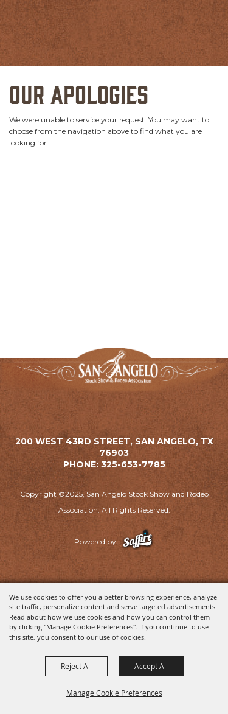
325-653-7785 (133, 464)
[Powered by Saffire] (138, 541)
